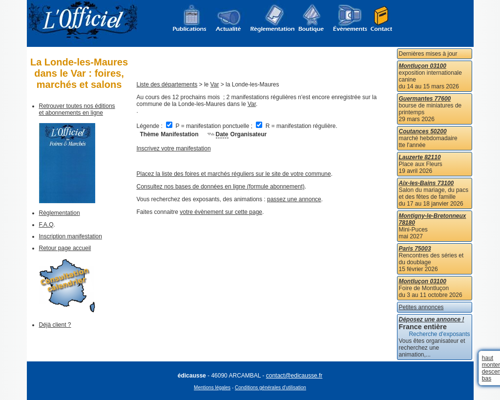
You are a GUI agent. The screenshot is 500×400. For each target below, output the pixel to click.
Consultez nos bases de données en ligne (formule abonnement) (221, 186)
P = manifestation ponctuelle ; (210, 126)
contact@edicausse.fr (294, 375)
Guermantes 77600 (425, 98)
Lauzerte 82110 (420, 157)
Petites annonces (421, 307)
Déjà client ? (55, 324)
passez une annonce (294, 199)
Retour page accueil (65, 248)
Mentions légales (212, 387)
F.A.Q (46, 224)
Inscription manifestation (70, 236)
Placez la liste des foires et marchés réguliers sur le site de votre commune (234, 173)
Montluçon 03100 (422, 66)
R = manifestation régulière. (296, 126)
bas (486, 378)
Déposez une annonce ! (431, 319)
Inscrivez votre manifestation (174, 148)
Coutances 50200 (423, 131)
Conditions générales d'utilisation (270, 387)
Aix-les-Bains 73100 (426, 183)
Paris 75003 (415, 248)
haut (487, 358)
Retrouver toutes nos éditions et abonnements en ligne (77, 109)
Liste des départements (167, 84)
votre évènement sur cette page (221, 212)
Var (214, 84)
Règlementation (59, 213)
